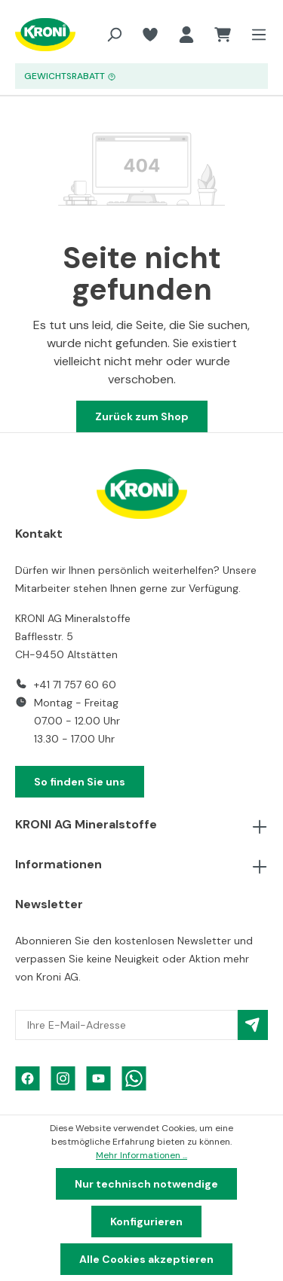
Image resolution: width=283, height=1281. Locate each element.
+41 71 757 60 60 (75, 684)
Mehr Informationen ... (141, 1155)
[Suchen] (114, 35)
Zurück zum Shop (142, 416)
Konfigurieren (146, 1221)
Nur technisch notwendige (146, 1184)
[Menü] (254, 35)
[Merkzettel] (150, 35)
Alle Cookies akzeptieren (146, 1259)
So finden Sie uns (79, 781)
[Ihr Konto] (186, 35)
